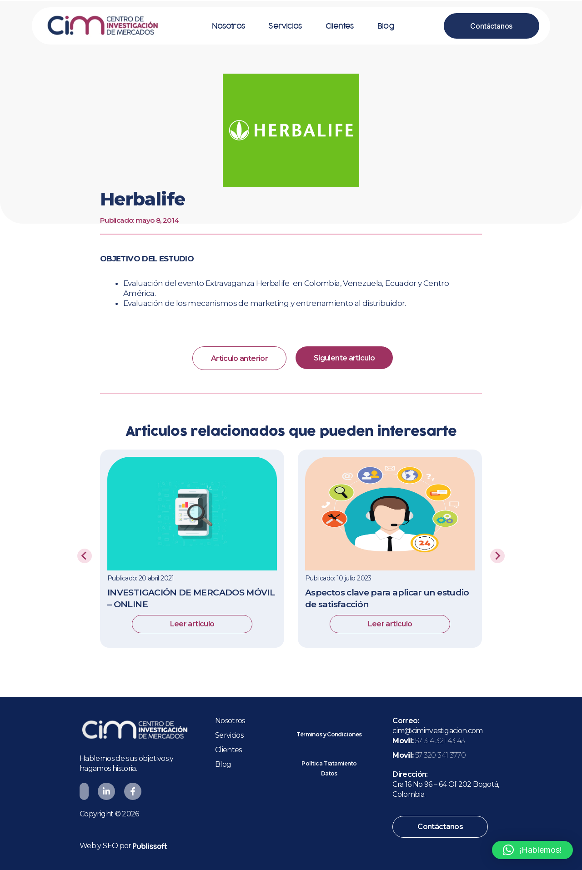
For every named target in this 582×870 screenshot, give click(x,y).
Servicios (284, 26)
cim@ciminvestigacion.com (437, 730)
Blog (385, 26)
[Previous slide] (84, 557)
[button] (532, 850)
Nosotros (228, 26)
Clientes (340, 26)
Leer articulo (192, 624)
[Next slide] (497, 557)
